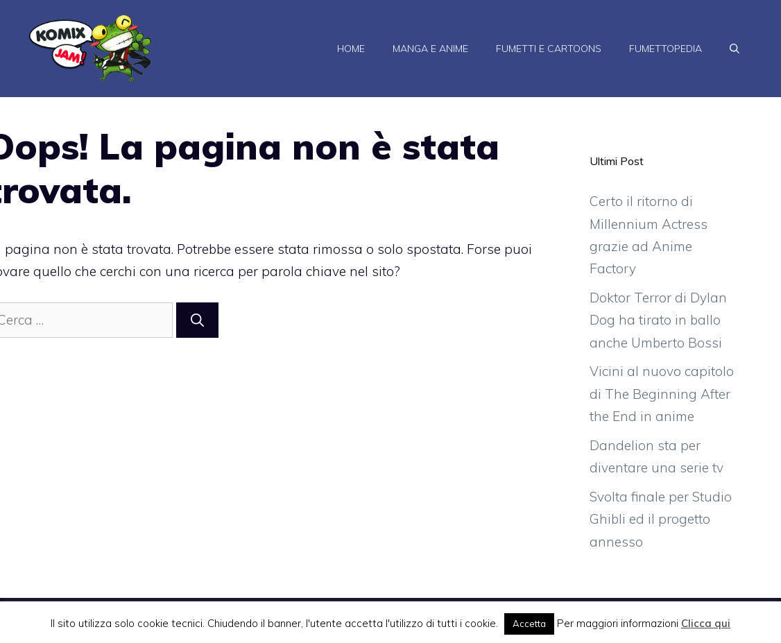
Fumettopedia (665, 48)
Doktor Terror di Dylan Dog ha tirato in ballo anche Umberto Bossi (658, 320)
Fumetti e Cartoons (548, 48)
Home (351, 48)
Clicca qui (705, 623)
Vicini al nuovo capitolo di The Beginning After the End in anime (662, 394)
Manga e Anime (430, 48)
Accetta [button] (529, 623)
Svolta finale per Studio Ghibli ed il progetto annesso (661, 519)
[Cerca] (197, 320)
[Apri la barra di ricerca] (734, 48)
